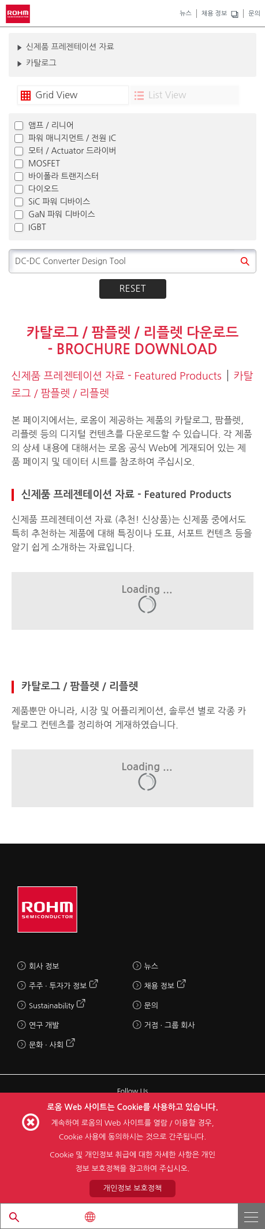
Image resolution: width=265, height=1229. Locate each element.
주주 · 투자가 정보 (58, 986)
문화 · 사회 (46, 1045)
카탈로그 (41, 63)
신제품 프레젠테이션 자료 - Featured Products (117, 376)
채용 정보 (214, 13)
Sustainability (51, 1005)
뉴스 (186, 13)
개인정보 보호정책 (132, 1188)
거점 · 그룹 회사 (169, 1025)
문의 (254, 13)
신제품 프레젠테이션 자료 (70, 47)
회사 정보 (44, 966)
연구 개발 (44, 1025)
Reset (133, 288)
